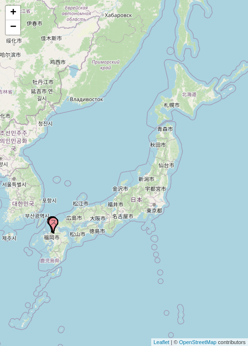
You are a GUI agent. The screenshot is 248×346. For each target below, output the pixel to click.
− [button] (13, 27)
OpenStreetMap (198, 342)
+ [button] (13, 13)
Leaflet (162, 342)
